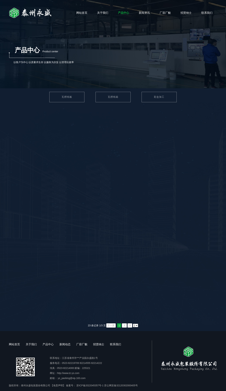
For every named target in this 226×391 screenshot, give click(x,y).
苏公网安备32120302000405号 (121, 385)
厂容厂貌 (165, 12)
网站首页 (81, 12)
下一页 (111, 325)
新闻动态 (65, 344)
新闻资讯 (144, 12)
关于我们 (102, 12)
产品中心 (123, 12)
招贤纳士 (186, 12)
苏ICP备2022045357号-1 (90, 385)
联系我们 (206, 12)
